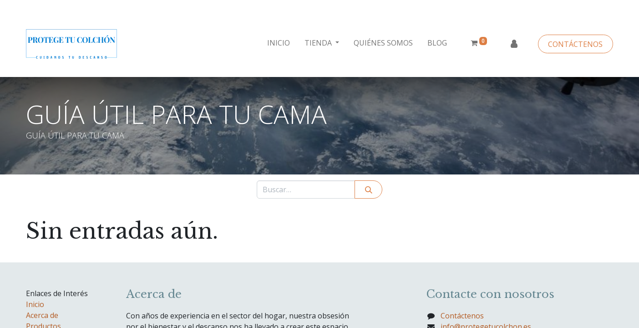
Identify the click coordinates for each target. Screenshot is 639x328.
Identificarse (513, 44)
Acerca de (42, 315)
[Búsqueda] (368, 189)
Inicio (35, 304)
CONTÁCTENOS (575, 44)
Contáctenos (462, 316)
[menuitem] (278, 43)
